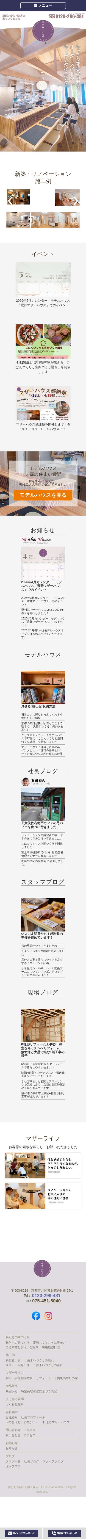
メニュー (43, 5)
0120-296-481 (67, 15)
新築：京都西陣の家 (19, 1378)
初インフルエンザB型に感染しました (42, 952)
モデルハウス (43, 654)
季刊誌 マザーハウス (56, 1422)
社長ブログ (43, 771)
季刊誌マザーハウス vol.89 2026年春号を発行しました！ (42, 611)
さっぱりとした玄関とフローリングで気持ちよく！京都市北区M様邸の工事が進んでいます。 (43, 1085)
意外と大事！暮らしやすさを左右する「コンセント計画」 (42, 961)
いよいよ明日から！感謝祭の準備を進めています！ (42, 935)
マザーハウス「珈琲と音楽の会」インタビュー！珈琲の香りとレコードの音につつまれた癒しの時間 (42, 750)
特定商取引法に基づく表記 (39, 1391)
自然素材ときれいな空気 (22, 1347)
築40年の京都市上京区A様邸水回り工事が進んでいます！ (43, 1095)
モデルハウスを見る (43, 495)
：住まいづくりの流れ (39, 1360)
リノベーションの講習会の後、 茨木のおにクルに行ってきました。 (42, 837)
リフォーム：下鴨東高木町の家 (57, 1378)
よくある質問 (14, 1404)
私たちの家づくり (17, 1342)
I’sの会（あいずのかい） (22, 1422)
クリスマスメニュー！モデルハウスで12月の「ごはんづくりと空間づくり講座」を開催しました (42, 738)
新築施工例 (13, 1360)
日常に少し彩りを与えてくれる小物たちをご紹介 (42, 716)
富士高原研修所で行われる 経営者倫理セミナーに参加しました (42, 854)
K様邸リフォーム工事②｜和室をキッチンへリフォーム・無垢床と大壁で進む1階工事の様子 (43, 1050)
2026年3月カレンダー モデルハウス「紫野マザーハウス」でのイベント (43, 601)
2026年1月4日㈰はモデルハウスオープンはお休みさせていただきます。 (42, 634)
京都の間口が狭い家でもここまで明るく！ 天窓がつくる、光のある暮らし (42, 727)
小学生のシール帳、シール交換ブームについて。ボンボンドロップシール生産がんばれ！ (42, 972)
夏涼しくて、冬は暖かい (49, 1342)
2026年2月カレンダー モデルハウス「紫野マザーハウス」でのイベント (43, 622)
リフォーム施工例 (17, 1365)
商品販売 (11, 1391)
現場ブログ (43, 992)
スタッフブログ (43, 882)
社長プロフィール (33, 1417)
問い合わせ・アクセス (20, 1435)
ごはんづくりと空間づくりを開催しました (42, 845)
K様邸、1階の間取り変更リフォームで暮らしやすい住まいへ (42, 1065)
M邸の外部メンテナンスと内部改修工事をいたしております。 (43, 1074)
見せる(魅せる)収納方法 (38, 706)
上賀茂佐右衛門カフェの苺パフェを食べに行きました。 (42, 825)
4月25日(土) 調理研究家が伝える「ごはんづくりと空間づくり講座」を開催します (43, 367)
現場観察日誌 (51, 1347)
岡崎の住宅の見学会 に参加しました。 (42, 862)
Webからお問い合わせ (21, 1533)
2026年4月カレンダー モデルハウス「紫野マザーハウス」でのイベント (41, 586)
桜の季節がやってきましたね (39, 945)
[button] (10, 200)
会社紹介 (11, 1417)
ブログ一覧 (13, 1461)
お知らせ (43, 530)
